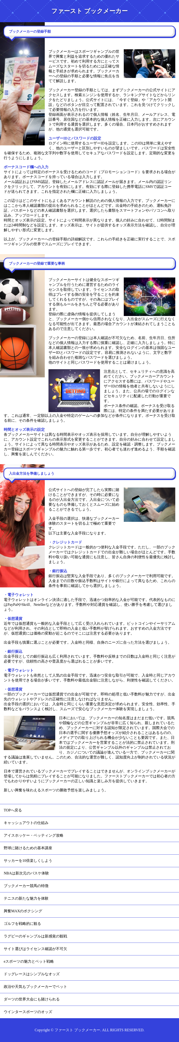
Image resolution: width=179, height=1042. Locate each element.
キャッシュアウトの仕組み (26, 823)
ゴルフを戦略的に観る (22, 924)
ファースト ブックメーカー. (78, 1030)
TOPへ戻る (13, 810)
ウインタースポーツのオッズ (28, 1012)
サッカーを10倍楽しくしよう (28, 861)
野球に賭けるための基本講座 (28, 848)
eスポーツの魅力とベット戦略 (29, 961)
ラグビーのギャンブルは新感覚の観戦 (35, 936)
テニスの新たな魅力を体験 (26, 898)
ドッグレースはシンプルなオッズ (32, 974)
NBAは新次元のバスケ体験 (26, 873)
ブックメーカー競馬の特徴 (26, 886)
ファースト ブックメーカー (89, 11)
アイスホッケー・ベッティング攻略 (33, 835)
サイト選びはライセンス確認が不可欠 (35, 949)
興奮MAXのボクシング (23, 911)
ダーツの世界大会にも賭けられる (32, 999)
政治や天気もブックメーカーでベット (35, 987)
